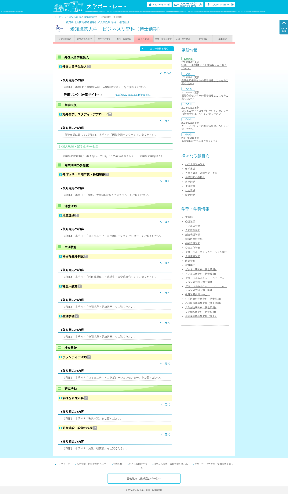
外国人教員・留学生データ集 (201, 173)
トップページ (60, 17)
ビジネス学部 (192, 225)
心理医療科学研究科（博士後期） (203, 303)
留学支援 (190, 168)
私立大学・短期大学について (91, 464)
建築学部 (190, 260)
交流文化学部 (192, 247)
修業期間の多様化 (195, 177)
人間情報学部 (192, 230)
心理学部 (190, 221)
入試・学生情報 (183, 39)
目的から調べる (75, 17)
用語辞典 (117, 464)
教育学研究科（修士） (197, 294)
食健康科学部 (192, 256)
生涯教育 (190, 186)
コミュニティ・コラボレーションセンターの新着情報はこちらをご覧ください (204, 112)
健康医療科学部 (193, 239)
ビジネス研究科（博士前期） (201, 269)
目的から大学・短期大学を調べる (171, 464)
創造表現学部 (192, 234)
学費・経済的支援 (163, 39)
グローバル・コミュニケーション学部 (206, 252)
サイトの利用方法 (138, 464)
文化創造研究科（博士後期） (201, 307)
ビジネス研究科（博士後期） (201, 273)
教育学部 (190, 265)
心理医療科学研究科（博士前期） (203, 298)
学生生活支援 (104, 39)
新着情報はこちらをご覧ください (199, 141)
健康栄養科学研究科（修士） (201, 316)
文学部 (189, 217)
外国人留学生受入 (195, 164)
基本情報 (222, 39)
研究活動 (190, 194)
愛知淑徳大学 (90, 17)
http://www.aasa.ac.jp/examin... (133, 94)
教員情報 (203, 39)
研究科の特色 (65, 39)
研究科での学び (84, 39)
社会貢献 (190, 190)
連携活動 (190, 181)
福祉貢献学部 (192, 243)
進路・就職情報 (124, 39)
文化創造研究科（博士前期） (201, 311)
